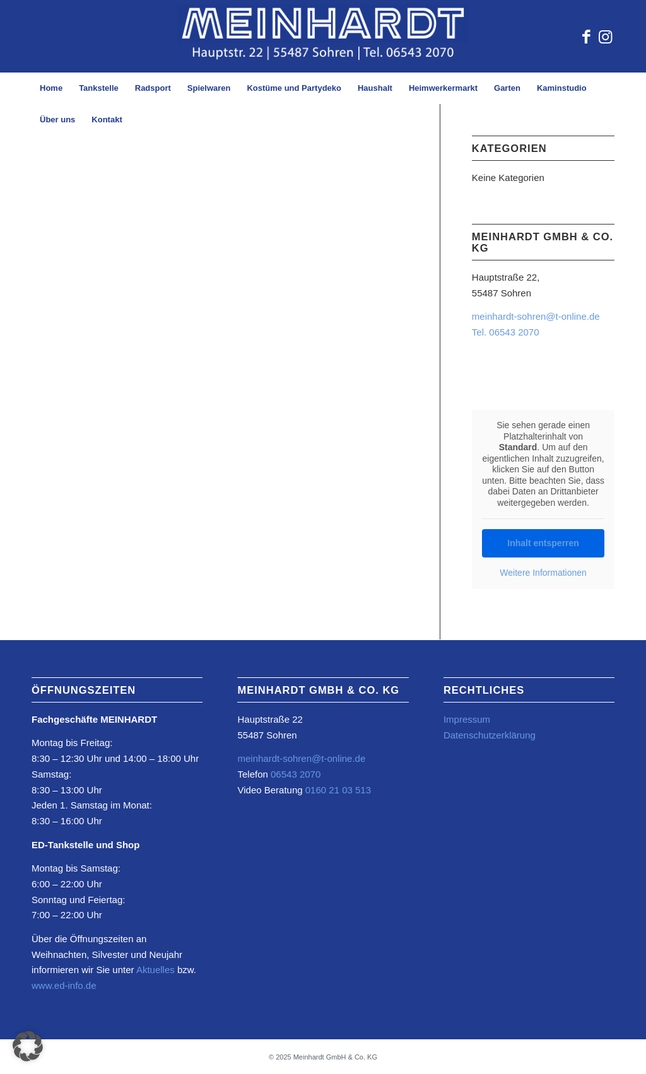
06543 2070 (294, 774)
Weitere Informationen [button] (543, 573)
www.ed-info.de (64, 985)
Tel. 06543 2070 (505, 332)
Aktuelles (155, 969)
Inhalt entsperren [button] (543, 543)
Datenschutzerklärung (489, 735)
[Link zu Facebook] (586, 36)
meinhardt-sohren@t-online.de (536, 316)
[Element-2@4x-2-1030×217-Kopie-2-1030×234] (323, 36)
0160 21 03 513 (338, 790)
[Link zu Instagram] (605, 36)
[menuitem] (51, 88)
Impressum (466, 719)
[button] (28, 1046)
